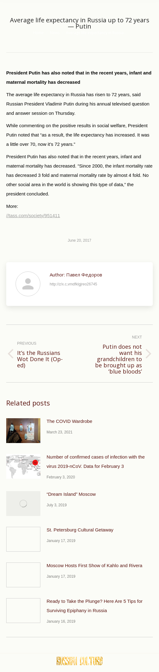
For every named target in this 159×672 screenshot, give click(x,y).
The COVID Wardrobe (69, 421)
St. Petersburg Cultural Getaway (80, 529)
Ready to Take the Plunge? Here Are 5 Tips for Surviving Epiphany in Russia (95, 605)
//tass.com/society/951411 (33, 215)
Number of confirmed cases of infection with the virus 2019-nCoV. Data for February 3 (96, 461)
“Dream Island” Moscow (71, 494)
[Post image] (23, 430)
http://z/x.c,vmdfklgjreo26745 (73, 284)
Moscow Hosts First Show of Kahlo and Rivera (94, 565)
